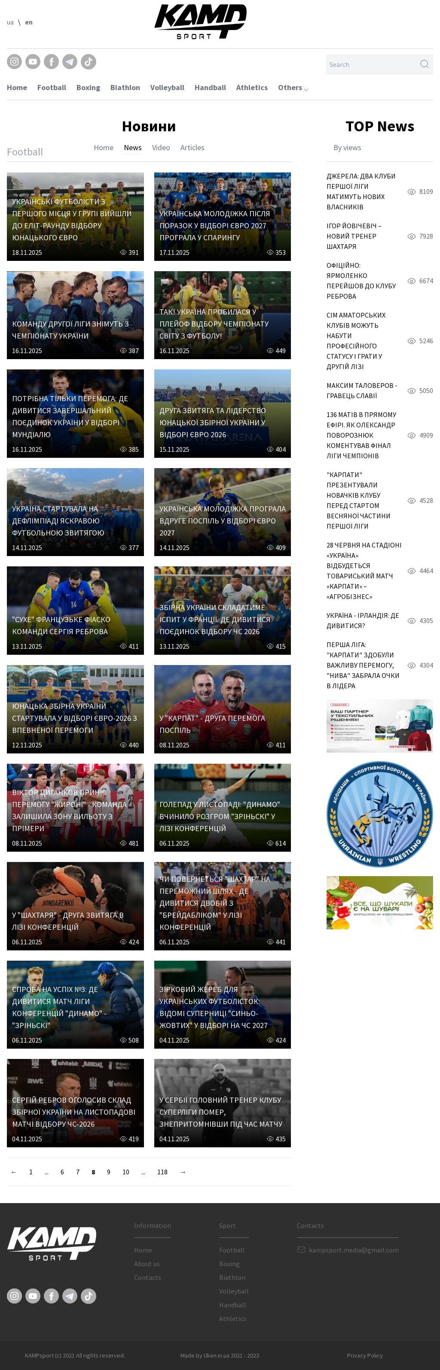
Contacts (147, 1277)
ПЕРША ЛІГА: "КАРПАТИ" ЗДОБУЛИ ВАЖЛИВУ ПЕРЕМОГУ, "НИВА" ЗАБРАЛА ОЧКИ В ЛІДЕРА (363, 665)
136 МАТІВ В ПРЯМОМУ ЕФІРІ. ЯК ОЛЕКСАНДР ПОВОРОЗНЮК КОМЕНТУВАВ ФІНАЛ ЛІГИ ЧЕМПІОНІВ (361, 435)
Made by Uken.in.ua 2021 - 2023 (219, 1355)
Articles (192, 147)
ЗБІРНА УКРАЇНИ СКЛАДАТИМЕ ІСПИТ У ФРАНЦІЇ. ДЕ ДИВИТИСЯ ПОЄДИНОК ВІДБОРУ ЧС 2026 (215, 619)
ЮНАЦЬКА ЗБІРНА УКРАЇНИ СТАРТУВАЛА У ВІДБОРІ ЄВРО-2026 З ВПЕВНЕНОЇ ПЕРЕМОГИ (74, 718)
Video (161, 147)
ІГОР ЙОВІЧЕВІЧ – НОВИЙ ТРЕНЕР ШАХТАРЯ (354, 236)
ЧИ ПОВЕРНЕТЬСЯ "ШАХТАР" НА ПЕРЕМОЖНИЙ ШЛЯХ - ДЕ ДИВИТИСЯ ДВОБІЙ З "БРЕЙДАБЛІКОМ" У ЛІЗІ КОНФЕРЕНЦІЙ (214, 903)
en (29, 22)
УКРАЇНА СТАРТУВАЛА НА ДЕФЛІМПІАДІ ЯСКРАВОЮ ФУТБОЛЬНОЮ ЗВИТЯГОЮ (58, 521)
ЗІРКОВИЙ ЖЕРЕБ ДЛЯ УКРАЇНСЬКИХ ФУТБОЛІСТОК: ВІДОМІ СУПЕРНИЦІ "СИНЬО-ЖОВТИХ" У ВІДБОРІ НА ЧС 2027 (213, 1007)
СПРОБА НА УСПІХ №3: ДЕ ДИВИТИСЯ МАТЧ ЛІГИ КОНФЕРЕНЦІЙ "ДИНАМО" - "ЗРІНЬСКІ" (59, 1007)
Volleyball (167, 87)
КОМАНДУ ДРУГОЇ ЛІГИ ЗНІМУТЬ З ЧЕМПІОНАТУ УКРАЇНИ (70, 330)
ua (10, 22)
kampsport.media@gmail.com (354, 1250)
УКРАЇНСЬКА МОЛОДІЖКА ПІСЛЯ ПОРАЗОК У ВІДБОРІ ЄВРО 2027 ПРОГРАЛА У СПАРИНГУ (214, 225)
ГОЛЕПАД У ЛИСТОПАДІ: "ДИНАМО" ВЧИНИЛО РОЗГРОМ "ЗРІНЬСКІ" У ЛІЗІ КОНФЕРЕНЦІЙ (219, 816)
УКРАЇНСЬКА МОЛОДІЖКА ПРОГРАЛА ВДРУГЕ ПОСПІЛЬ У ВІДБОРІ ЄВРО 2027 (222, 521)
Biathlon (125, 87)
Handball (210, 87)
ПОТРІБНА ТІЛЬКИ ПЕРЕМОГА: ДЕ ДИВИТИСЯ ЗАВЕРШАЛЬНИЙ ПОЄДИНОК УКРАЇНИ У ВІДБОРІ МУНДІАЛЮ (70, 416)
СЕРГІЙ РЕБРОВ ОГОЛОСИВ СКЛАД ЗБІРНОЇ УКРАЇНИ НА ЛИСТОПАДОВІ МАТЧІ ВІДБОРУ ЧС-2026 (73, 1112)
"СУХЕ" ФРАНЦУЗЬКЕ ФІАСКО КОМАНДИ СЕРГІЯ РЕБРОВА (61, 625)
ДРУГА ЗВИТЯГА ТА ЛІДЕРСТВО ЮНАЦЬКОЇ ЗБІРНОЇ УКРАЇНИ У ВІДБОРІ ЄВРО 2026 (212, 422)
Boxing (88, 87)
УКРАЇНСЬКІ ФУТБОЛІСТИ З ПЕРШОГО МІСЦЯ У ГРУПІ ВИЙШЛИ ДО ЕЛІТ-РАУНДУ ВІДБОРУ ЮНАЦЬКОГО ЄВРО (71, 219)
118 (162, 1171)
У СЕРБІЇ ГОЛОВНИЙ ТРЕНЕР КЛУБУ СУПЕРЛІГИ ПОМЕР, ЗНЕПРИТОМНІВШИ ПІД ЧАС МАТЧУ (220, 1112)
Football (51, 87)
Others (293, 87)
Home (17, 87)
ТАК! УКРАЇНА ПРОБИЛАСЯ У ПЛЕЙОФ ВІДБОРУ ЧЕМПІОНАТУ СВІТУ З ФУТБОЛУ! (214, 324)
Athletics (252, 87)
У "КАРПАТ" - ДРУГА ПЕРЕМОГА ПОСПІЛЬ (212, 724)
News (133, 147)
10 (125, 1171)
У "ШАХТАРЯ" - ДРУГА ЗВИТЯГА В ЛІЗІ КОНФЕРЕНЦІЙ (68, 921)
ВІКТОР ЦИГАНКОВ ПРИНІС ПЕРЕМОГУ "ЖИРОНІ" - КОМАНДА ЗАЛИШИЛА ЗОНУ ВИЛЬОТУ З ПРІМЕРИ (69, 810)
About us (147, 1263)
